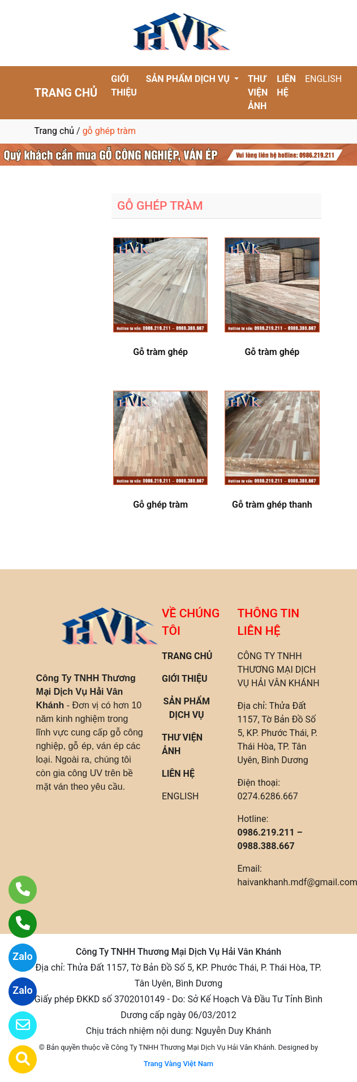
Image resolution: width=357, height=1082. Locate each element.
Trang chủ (55, 130)
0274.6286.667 (268, 796)
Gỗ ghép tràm (160, 504)
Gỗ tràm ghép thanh (272, 504)
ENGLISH (323, 78)
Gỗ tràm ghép (160, 352)
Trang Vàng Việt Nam (178, 1063)
